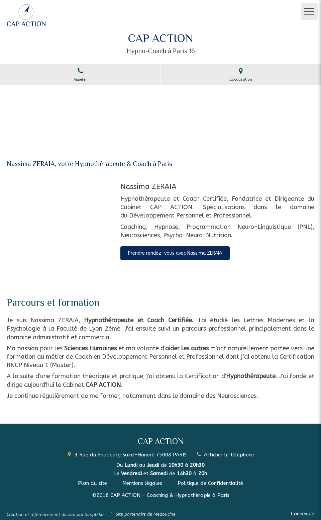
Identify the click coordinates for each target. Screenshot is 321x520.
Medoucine (164, 514)
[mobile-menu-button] (309, 11)
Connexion (302, 514)
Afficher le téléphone (229, 455)
